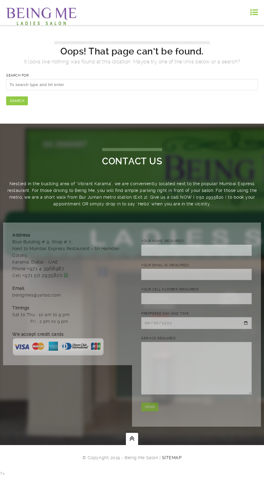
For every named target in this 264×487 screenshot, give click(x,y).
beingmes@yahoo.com (36, 295)
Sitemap (172, 467)
